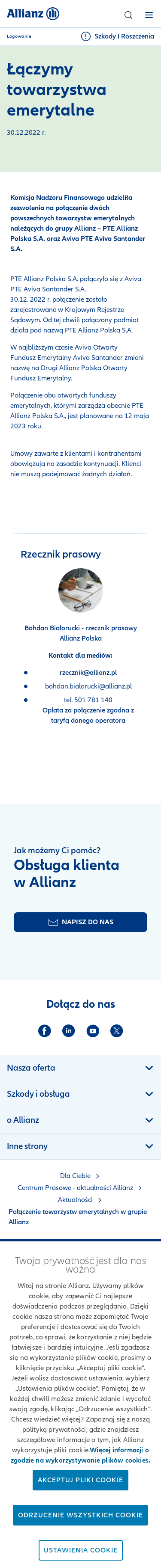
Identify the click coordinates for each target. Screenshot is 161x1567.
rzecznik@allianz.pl (88, 672)
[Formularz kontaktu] (80, 922)
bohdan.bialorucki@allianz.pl (88, 686)
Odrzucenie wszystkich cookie (80, 1515)
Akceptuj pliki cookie (80, 1480)
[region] (80, 1404)
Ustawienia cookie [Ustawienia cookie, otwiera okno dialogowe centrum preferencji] (81, 1550)
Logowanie (19, 36)
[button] (128, 15)
